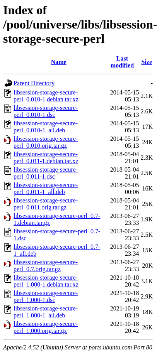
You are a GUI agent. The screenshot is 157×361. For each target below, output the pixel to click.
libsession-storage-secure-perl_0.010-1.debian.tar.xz (46, 96)
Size (146, 62)
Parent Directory (34, 83)
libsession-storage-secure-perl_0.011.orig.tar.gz (46, 204)
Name (59, 62)
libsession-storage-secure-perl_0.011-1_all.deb (46, 188)
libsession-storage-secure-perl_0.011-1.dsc (46, 173)
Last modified (122, 62)
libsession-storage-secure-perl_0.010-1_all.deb (46, 126)
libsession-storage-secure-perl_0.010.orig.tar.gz (46, 142)
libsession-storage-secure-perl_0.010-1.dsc (46, 111)
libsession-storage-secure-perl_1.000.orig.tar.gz (46, 327)
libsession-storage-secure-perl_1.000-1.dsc (46, 296)
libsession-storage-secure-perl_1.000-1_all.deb (46, 312)
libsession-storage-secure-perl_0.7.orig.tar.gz (46, 265)
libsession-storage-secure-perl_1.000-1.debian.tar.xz (46, 281)
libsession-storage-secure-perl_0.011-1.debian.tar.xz (46, 157)
